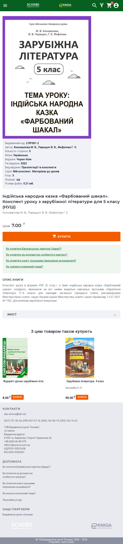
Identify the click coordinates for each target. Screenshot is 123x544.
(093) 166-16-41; (69, 420)
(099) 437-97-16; (32, 420)
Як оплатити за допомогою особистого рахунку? (36, 254)
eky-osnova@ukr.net (15, 414)
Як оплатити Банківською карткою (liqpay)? (34, 248)
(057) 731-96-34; (13, 420)
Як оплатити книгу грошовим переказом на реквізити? (41, 260)
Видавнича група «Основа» (18, 514)
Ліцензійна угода (12, 500)
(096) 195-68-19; (50, 420)
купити (62, 236)
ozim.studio (68, 542)
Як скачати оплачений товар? (24, 266)
